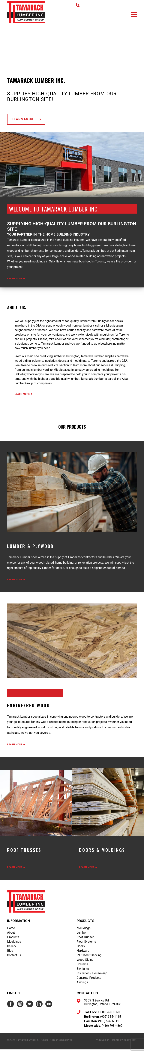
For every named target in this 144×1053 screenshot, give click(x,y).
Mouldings (14, 945)
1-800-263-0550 (109, 1015)
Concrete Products (89, 981)
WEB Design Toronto (107, 1043)
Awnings (82, 986)
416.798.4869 (89, 5)
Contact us (14, 959)
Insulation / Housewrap (92, 977)
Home (11, 931)
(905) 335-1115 (110, 1020)
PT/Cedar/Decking (89, 959)
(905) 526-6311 (108, 1024)
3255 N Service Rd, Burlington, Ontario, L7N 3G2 (102, 1005)
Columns (82, 968)
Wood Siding (85, 963)
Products (13, 940)
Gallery (11, 949)
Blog (10, 954)
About (11, 936)
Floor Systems (86, 945)
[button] (134, 14)
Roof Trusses (85, 940)
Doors (81, 949)
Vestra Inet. (130, 1043)
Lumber (82, 936)
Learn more (26, 122)
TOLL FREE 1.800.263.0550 (119, 5)
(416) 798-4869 (112, 1029)
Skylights (83, 972)
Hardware (83, 954)
